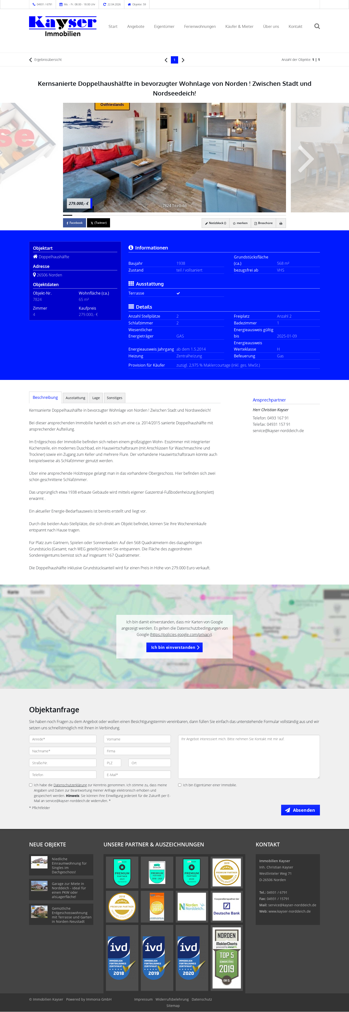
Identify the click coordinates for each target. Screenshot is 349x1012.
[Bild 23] (272, 215)
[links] (166, 60)
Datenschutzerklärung (70, 785)
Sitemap (173, 1006)
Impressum (143, 999)
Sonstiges (114, 397)
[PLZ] (112, 763)
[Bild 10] (151, 215)
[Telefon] (62, 775)
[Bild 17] (216, 215)
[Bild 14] (188, 215)
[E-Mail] (137, 775)
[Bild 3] (86, 215)
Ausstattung (75, 397)
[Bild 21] (253, 215)
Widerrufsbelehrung (172, 999)
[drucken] (280, 223)
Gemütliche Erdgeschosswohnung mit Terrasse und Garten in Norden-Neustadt (72, 915)
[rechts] (183, 60)
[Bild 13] (179, 215)
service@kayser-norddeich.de (278, 430)
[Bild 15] (197, 215)
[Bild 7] (123, 215)
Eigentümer (164, 26)
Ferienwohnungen (200, 26)
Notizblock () (213, 223)
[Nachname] (62, 751)
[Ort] (149, 763)
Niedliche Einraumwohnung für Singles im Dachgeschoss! (69, 866)
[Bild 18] (225, 215)
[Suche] (319, 29)
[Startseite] (62, 26)
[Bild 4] (95, 215)
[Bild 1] (67, 215)
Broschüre (262, 223)
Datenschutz (202, 999)
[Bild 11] (160, 215)
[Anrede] (62, 739)
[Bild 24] (281, 215)
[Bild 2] (76, 215)
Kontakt (295, 26)
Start (113, 26)
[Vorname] (137, 739)
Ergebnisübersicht (45, 60)
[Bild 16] (207, 215)
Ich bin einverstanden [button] (173, 647)
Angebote (135, 26)
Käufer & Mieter (239, 26)
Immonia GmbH (98, 999)
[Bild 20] (244, 215)
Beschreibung (45, 397)
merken (238, 223)
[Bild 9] (142, 215)
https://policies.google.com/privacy (181, 634)
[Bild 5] (104, 215)
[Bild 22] (262, 215)
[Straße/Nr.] (62, 763)
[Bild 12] (169, 215)
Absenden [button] (304, 810)
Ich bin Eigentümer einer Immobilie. (207, 785)
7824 (37, 299)
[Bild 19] (234, 215)
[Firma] (137, 751)
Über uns (271, 26)
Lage (96, 397)
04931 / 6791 (44, 4)
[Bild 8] (132, 215)
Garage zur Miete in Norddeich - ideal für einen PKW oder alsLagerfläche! (69, 890)
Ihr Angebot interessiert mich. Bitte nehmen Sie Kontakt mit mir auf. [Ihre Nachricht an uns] (249, 757)
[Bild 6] (114, 215)
